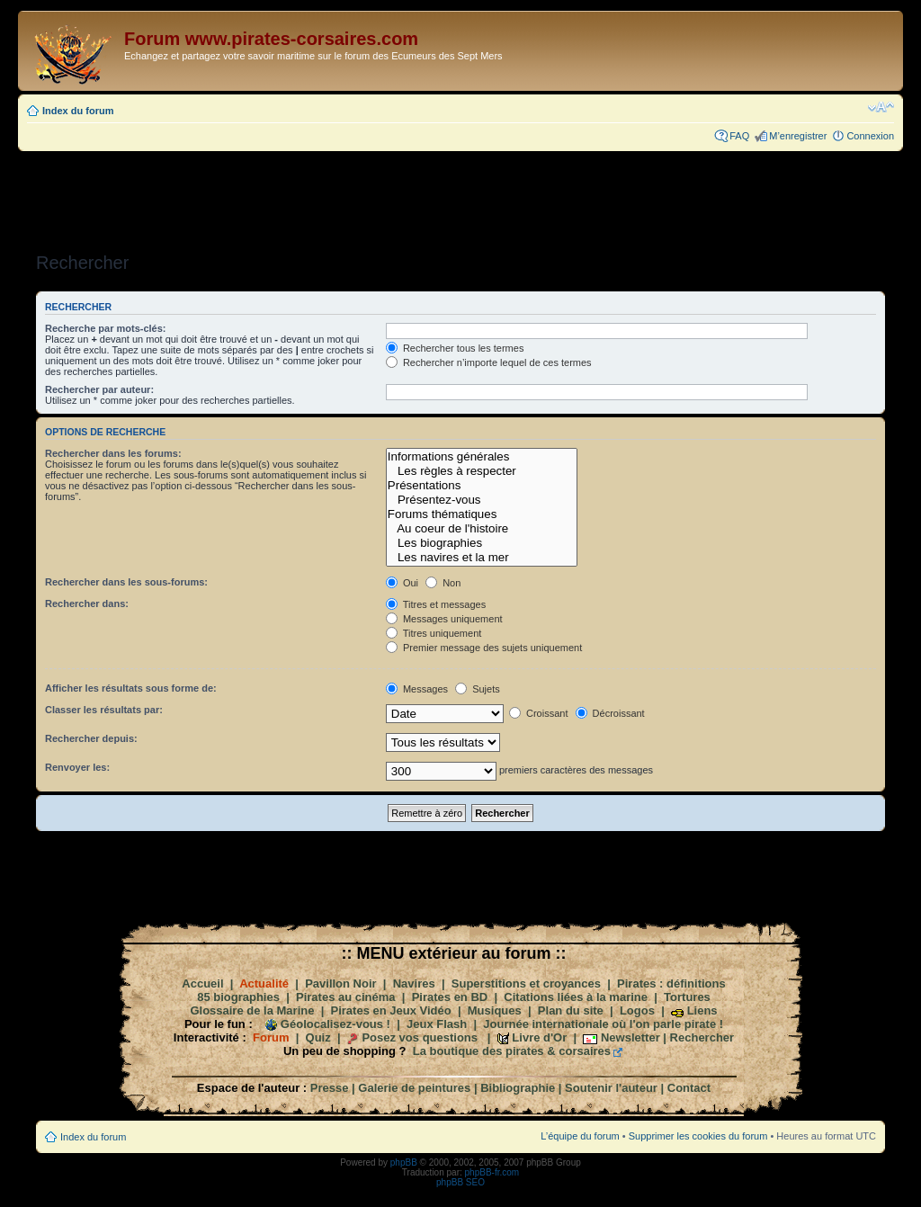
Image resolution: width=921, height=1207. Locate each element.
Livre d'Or (539, 1037)
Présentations (482, 485)
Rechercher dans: (87, 603)
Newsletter (630, 1037)
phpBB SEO (460, 1182)
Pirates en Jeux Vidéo (391, 1010)
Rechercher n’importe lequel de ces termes (489, 362)
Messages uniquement (444, 618)
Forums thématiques (482, 514)
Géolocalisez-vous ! (335, 1024)
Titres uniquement (434, 633)
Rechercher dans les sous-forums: (126, 582)
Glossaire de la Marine (252, 1010)
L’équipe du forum (580, 1136)
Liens (702, 1010)
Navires (414, 983)
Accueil (202, 983)
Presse (329, 1088)
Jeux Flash (437, 1024)
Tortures (687, 997)
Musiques (495, 1010)
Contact (689, 1088)
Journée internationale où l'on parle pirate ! (603, 1024)
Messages (417, 689)
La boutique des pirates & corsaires (512, 1051)
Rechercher (702, 1037)
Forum (271, 1037)
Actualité (264, 983)
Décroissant (610, 713)
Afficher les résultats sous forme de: (131, 688)
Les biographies (482, 543)
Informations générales (482, 457)
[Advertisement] (460, 196)
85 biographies (238, 997)
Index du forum (77, 110)
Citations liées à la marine (576, 997)
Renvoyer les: (77, 767)
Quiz (318, 1037)
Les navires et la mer (482, 557)
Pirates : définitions (671, 983)
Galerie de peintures (414, 1088)
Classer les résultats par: (104, 709)
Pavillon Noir (340, 983)
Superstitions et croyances (526, 983)
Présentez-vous (482, 500)
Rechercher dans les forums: (113, 453)
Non (442, 582)
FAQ (739, 135)
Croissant (538, 713)
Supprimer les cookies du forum (698, 1136)
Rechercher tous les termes (455, 348)
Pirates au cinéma (346, 997)
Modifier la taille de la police (881, 107)
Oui (402, 582)
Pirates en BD (450, 997)
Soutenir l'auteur (611, 1088)
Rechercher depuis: (91, 738)
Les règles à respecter (482, 471)
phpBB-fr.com (492, 1172)
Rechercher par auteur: (99, 389)
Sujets (477, 689)
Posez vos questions (420, 1037)
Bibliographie (517, 1088)
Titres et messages (436, 604)
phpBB (403, 1162)
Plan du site (571, 1010)
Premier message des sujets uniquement (484, 647)
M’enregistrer (798, 135)
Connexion (870, 135)
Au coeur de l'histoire (482, 529)
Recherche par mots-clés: (105, 328)
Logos (637, 1010)
